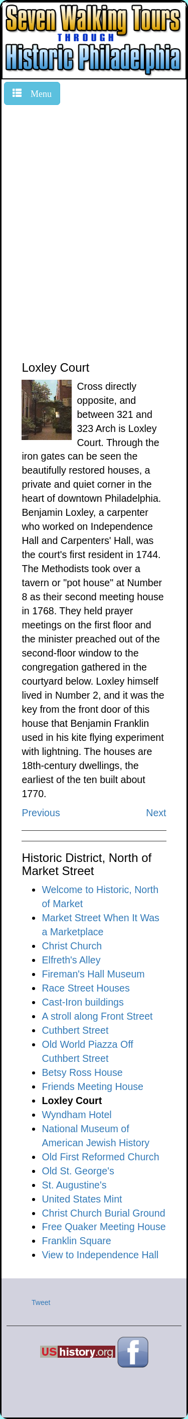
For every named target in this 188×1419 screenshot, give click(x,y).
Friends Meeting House (92, 1086)
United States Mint (82, 1199)
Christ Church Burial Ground (103, 1213)
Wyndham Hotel (76, 1114)
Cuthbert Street (75, 1030)
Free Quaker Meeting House (103, 1226)
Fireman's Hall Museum (93, 973)
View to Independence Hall (100, 1254)
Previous (41, 812)
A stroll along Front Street (97, 1016)
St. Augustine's (74, 1184)
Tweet (41, 1302)
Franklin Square (76, 1240)
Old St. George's (78, 1170)
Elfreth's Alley (71, 959)
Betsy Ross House (82, 1072)
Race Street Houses (85, 988)
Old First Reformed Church (100, 1156)
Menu (37, 92)
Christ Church (72, 945)
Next (156, 812)
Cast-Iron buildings (82, 1002)
